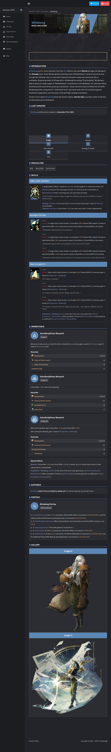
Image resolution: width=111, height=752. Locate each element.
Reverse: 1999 (34, 11)
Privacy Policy (34, 741)
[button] (94, 3)
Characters (45, 11)
